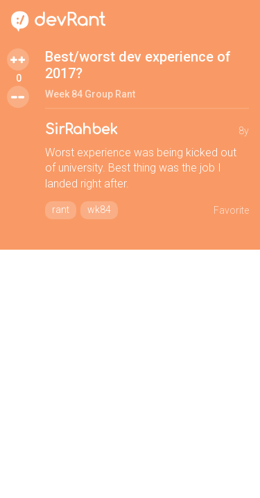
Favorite (231, 210)
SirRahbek (81, 130)
